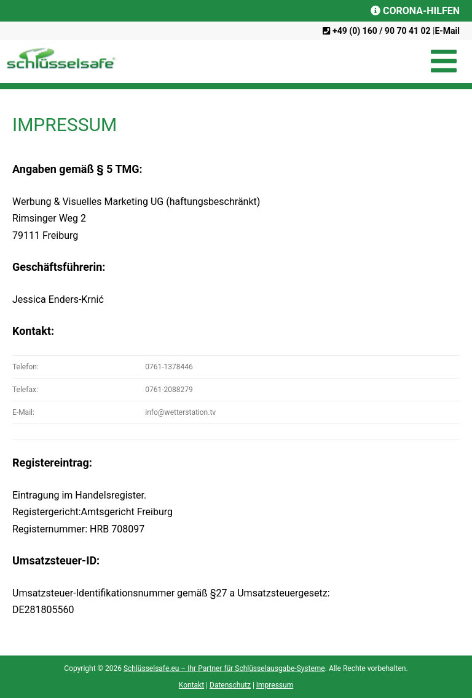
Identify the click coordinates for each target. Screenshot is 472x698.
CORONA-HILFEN (415, 11)
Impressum (274, 685)
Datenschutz (230, 685)
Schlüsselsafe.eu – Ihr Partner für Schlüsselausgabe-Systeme (224, 668)
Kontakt (191, 685)
